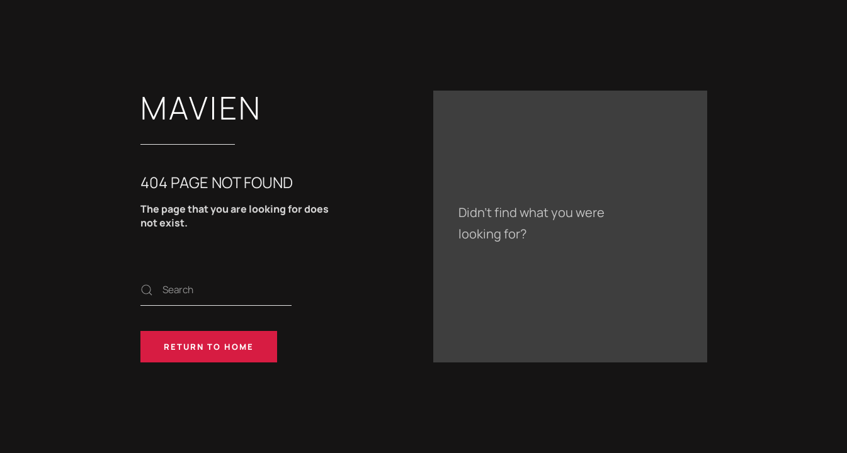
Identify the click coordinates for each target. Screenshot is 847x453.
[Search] (216, 290)
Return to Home (209, 346)
